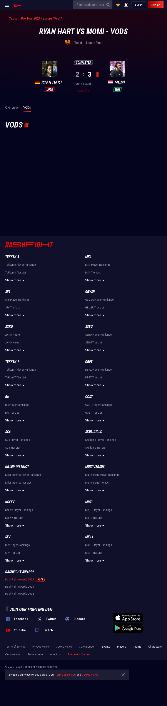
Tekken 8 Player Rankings (20, 264)
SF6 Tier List (12, 307)
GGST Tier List (93, 412)
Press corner (35, 654)
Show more (15, 280)
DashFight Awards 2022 (19, 593)
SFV (7, 537)
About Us (55, 654)
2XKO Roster (13, 334)
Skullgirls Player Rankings (100, 439)
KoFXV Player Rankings (19, 510)
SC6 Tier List (12, 447)
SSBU (89, 327)
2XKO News (12, 342)
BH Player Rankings (17, 404)
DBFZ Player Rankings (98, 369)
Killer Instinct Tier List (18, 482)
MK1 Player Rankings (97, 264)
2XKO (9, 327)
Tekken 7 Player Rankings (20, 369)
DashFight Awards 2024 (19, 579)
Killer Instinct (17, 467)
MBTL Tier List (93, 517)
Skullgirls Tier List (95, 447)
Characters (155, 646)
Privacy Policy (40, 646)
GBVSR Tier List (94, 307)
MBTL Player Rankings (98, 510)
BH (7, 397)
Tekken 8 (12, 257)
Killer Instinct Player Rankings (23, 474)
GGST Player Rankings (98, 404)
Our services (13, 654)
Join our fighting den (31, 609)
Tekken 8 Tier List (15, 272)
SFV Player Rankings (17, 545)
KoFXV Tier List (14, 517)
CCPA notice (86, 646)
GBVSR (90, 292)
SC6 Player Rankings (17, 439)
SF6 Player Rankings (17, 299)
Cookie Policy (64, 646)
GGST (89, 397)
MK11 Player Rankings (98, 545)
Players (121, 646)
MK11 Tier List (93, 552)
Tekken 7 (12, 362)
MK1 (88, 257)
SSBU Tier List (93, 342)
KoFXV (10, 502)
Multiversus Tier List (97, 482)
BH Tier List (12, 412)
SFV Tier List (12, 552)
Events (106, 646)
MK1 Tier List (93, 272)
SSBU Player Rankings (98, 334)
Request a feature (79, 654)
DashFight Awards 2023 (19, 586)
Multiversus (95, 467)
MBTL (89, 502)
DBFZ (88, 362)
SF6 (7, 292)
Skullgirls (93, 432)
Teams (137, 646)
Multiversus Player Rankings (102, 474)
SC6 (8, 432)
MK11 (89, 537)
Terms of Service (15, 646)
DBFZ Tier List (93, 377)
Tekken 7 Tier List (15, 377)
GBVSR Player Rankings (99, 299)
